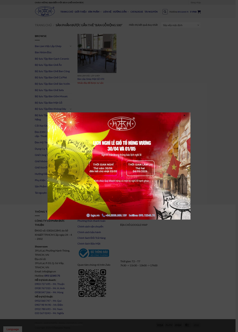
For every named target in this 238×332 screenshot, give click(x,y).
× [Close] (184, 115)
